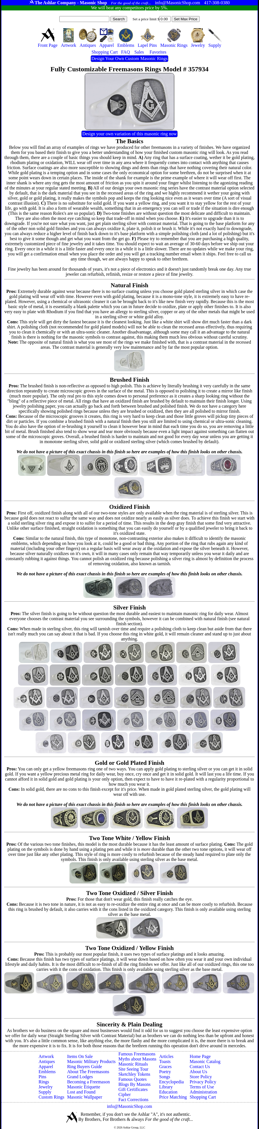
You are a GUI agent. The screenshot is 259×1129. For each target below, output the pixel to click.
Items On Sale (80, 1056)
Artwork (46, 1056)
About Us (198, 1071)
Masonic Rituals (133, 1064)
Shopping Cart (203, 1097)
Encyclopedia (171, 1081)
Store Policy (201, 1076)
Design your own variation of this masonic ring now (129, 133)
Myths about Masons (137, 1059)
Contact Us (200, 1066)
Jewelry (45, 1086)
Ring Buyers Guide (84, 1066)
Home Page (200, 1056)
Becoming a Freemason (88, 1081)
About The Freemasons (88, 1071)
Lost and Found (81, 1092)
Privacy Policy (203, 1081)
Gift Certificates (133, 1089)
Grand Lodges (80, 1076)
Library (166, 1086)
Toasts (165, 1061)
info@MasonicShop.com (129, 1106)
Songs (164, 1076)
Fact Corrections (133, 1099)
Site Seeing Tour (133, 1069)
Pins (42, 1076)
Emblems (46, 1071)
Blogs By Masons (134, 1084)
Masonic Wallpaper (84, 1097)
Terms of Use (202, 1086)
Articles (166, 1056)
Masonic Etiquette (83, 1086)
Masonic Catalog (205, 1061)
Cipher (124, 1094)
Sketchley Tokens (134, 1074)
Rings (43, 1081)
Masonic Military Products (91, 1061)
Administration (203, 1092)
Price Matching (173, 1097)
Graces (165, 1066)
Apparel (45, 1066)
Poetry (165, 1071)
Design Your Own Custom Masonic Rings (129, 58)
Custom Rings (51, 1097)
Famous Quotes (132, 1079)
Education (168, 1092)
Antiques (46, 1061)
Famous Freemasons (136, 1053)
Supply (44, 1092)
